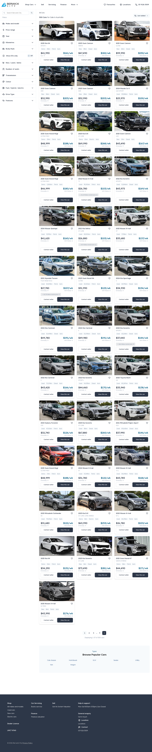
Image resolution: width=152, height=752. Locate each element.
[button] (32, 13)
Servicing (52, 5)
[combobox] (15, 13)
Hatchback (73, 660)
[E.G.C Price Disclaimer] (44, 55)
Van (51, 665)
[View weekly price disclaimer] (72, 55)
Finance (63, 5)
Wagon (73, 665)
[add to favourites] (71, 43)
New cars (10, 713)
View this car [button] (65, 60)
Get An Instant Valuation (61, 707)
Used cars (11, 710)
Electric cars (11, 717)
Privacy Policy (27, 743)
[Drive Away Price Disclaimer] (85, 55)
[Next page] (104, 633)
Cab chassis (51, 660)
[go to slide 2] (55, 39)
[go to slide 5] (60, 39)
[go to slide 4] (58, 39)
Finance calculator (38, 717)
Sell (42, 5)
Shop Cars (30, 4)
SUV (94, 660)
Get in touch (82, 717)
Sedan (116, 660)
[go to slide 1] (53, 39)
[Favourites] (109, 4)
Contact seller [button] (49, 60)
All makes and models (15, 707)
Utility (137, 660)
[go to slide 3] (56, 39)
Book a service (36, 707)
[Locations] (125, 4)
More (74, 4)
